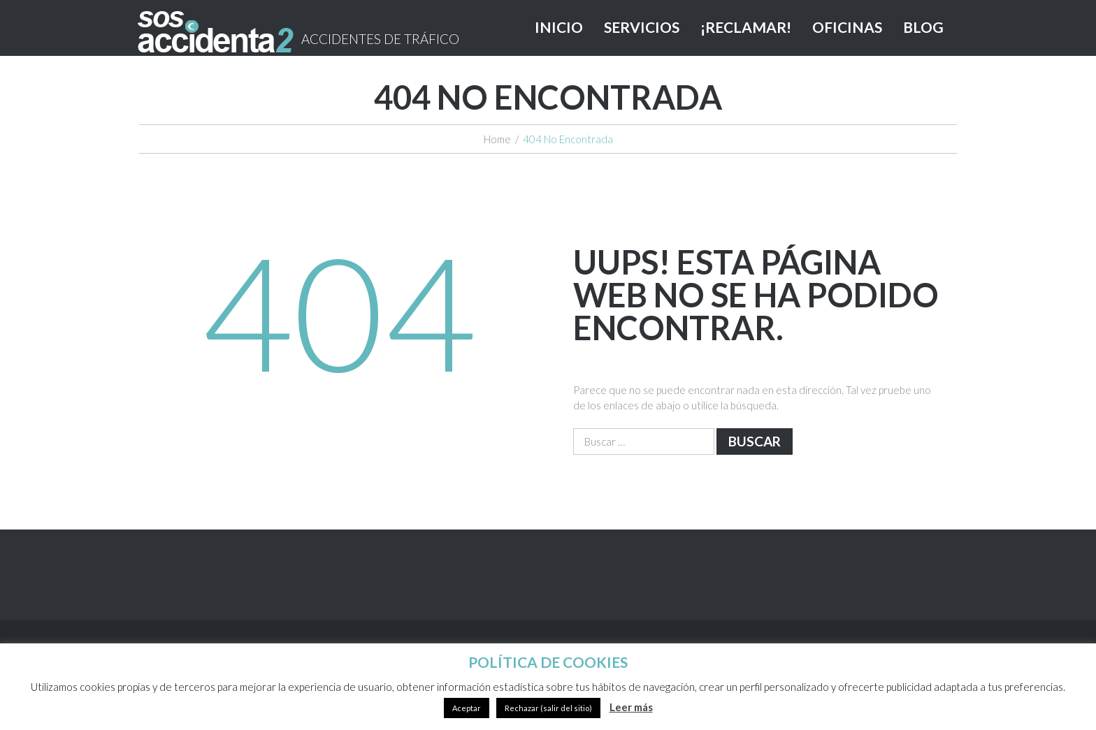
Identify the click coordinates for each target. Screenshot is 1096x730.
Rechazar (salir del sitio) (548, 708)
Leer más (631, 707)
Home (497, 139)
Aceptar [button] (466, 708)
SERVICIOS (641, 27)
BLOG (923, 27)
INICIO (559, 27)
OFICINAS (847, 27)
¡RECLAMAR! (745, 27)
